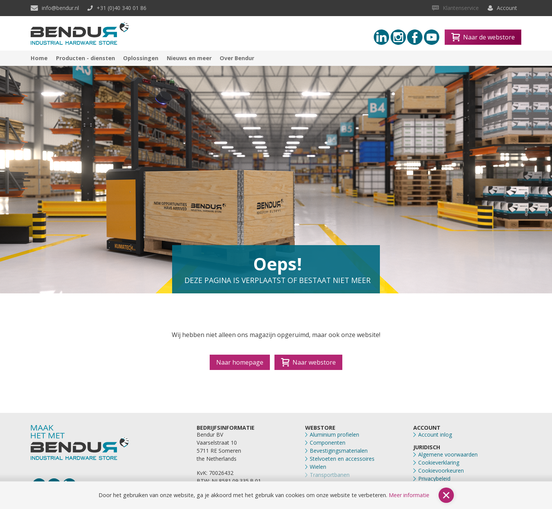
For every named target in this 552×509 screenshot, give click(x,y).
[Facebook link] (414, 37)
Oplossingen (140, 58)
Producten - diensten (85, 58)
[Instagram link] (398, 37)
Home (39, 58)
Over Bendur (237, 58)
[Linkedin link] (381, 37)
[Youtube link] (431, 37)
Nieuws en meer (189, 58)
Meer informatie (409, 495)
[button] (446, 495)
